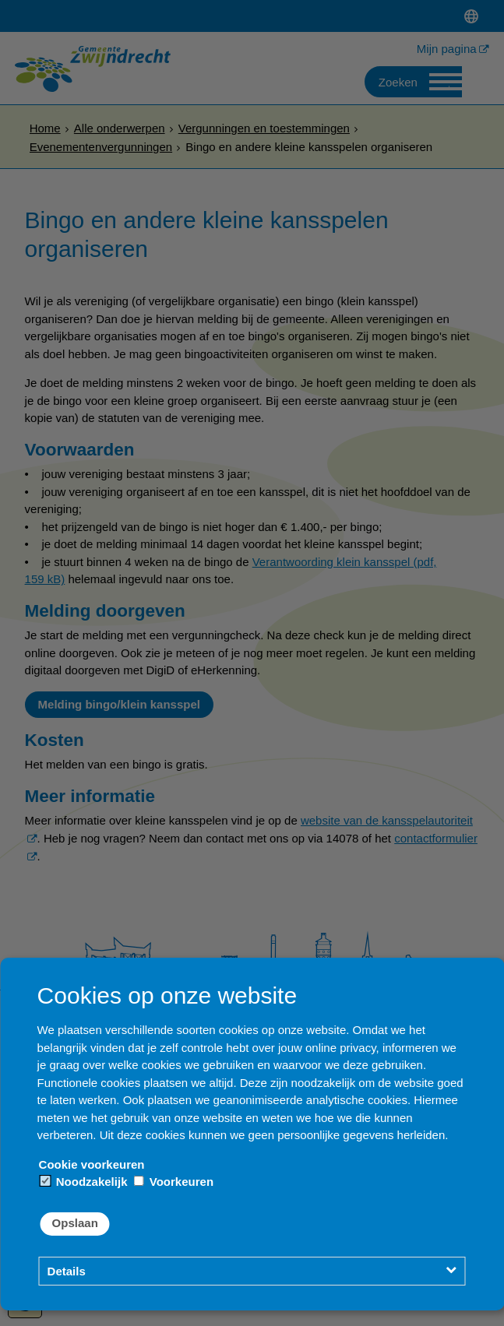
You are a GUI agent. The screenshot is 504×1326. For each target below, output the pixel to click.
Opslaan (75, 1222)
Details (67, 1271)
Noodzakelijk (84, 1181)
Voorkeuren (173, 1181)
